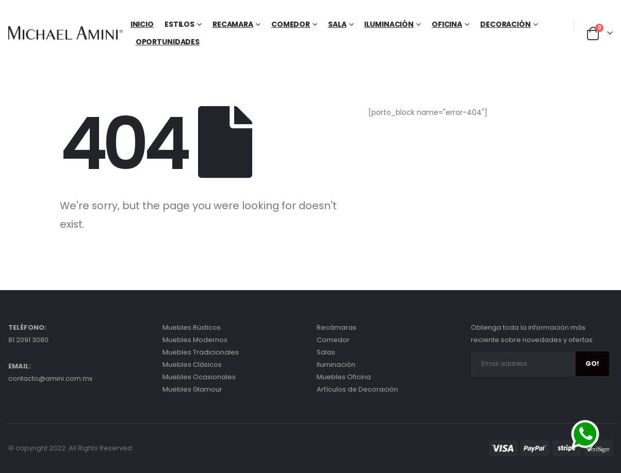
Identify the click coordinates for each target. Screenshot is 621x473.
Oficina (447, 24)
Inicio (142, 24)
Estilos (179, 24)
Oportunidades (168, 42)
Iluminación (389, 24)
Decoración (505, 24)
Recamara (233, 24)
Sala (337, 24)
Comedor (290, 24)
